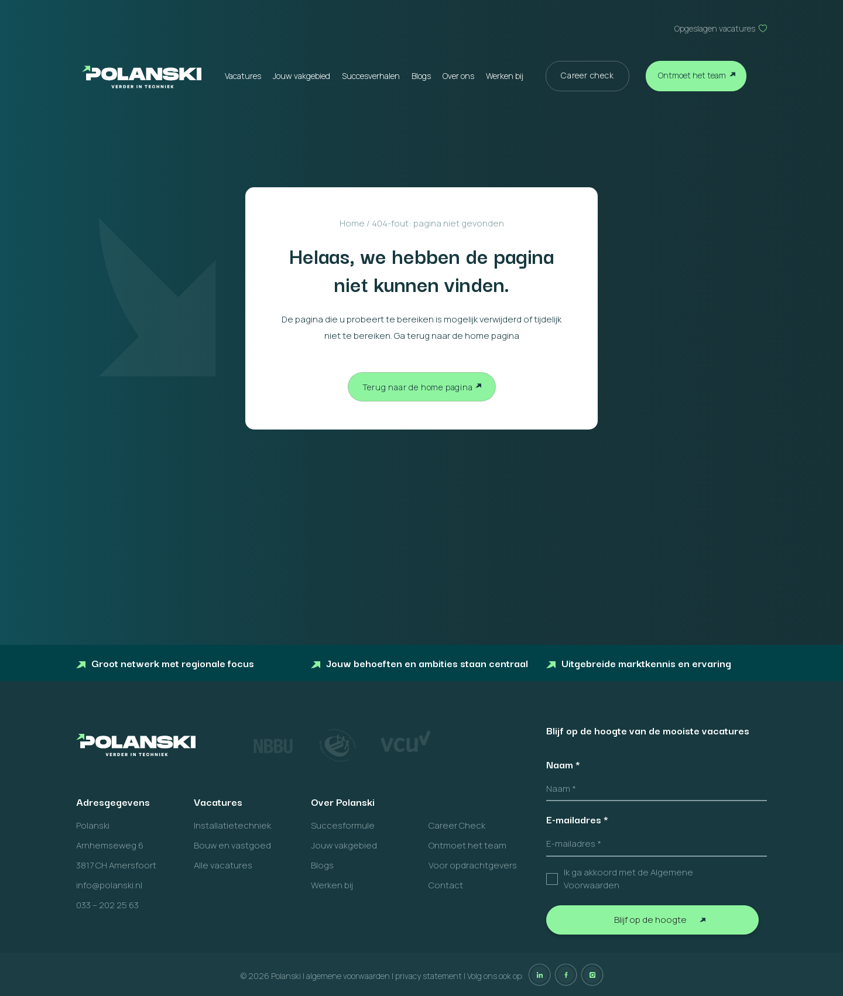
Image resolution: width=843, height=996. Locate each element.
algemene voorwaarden (348, 975)
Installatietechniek (232, 825)
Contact (446, 885)
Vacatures (243, 75)
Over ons (458, 75)
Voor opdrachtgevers (473, 865)
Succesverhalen (371, 75)
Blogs (421, 75)
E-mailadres (577, 819)
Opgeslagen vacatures (714, 28)
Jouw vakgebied (301, 75)
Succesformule (343, 825)
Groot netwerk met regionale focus (165, 663)
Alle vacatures (223, 865)
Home (352, 223)
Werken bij (504, 75)
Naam (563, 764)
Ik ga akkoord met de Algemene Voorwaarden (628, 879)
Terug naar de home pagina (417, 387)
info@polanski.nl (109, 885)
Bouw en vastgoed (232, 845)
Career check (587, 75)
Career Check (457, 825)
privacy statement (428, 975)
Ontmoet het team (692, 75)
